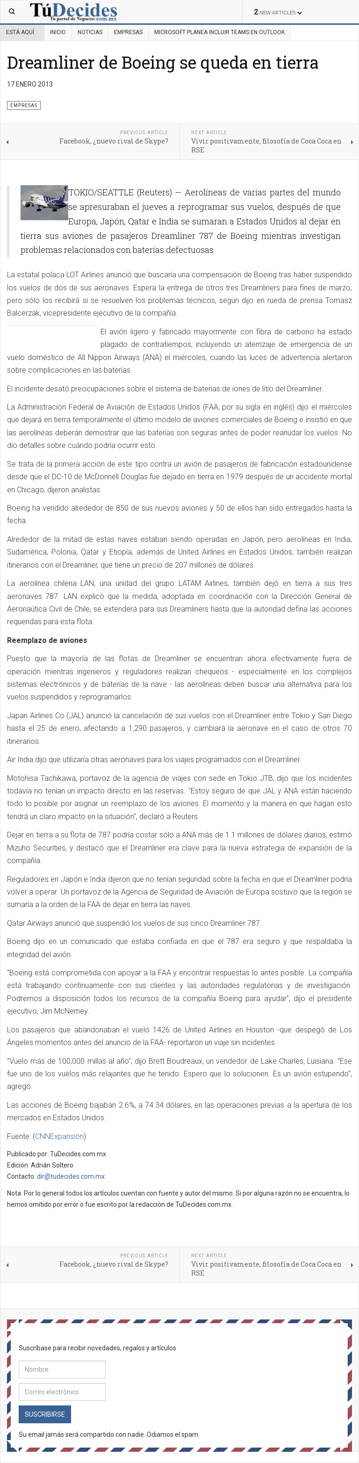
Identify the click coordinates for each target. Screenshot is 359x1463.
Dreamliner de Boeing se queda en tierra (163, 62)
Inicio (58, 32)
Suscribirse (45, 1414)
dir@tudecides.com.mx (71, 1176)
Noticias (90, 32)
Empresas (128, 32)
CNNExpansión (59, 1136)
